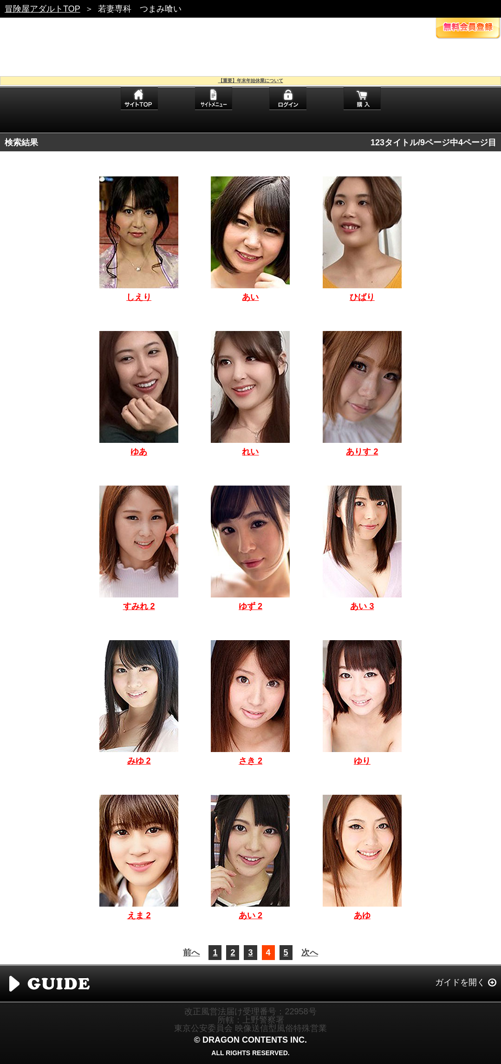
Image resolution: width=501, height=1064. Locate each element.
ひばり (362, 297)
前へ (191, 952)
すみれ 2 (139, 606)
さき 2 (250, 761)
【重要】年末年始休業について (250, 80)
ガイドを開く (460, 982)
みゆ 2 (139, 761)
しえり (138, 297)
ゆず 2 (250, 606)
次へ (309, 952)
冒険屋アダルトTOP (42, 8)
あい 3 (362, 606)
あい (250, 297)
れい (250, 451)
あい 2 (250, 915)
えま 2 (139, 915)
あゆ (362, 915)
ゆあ (138, 451)
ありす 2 (362, 451)
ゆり (362, 761)
